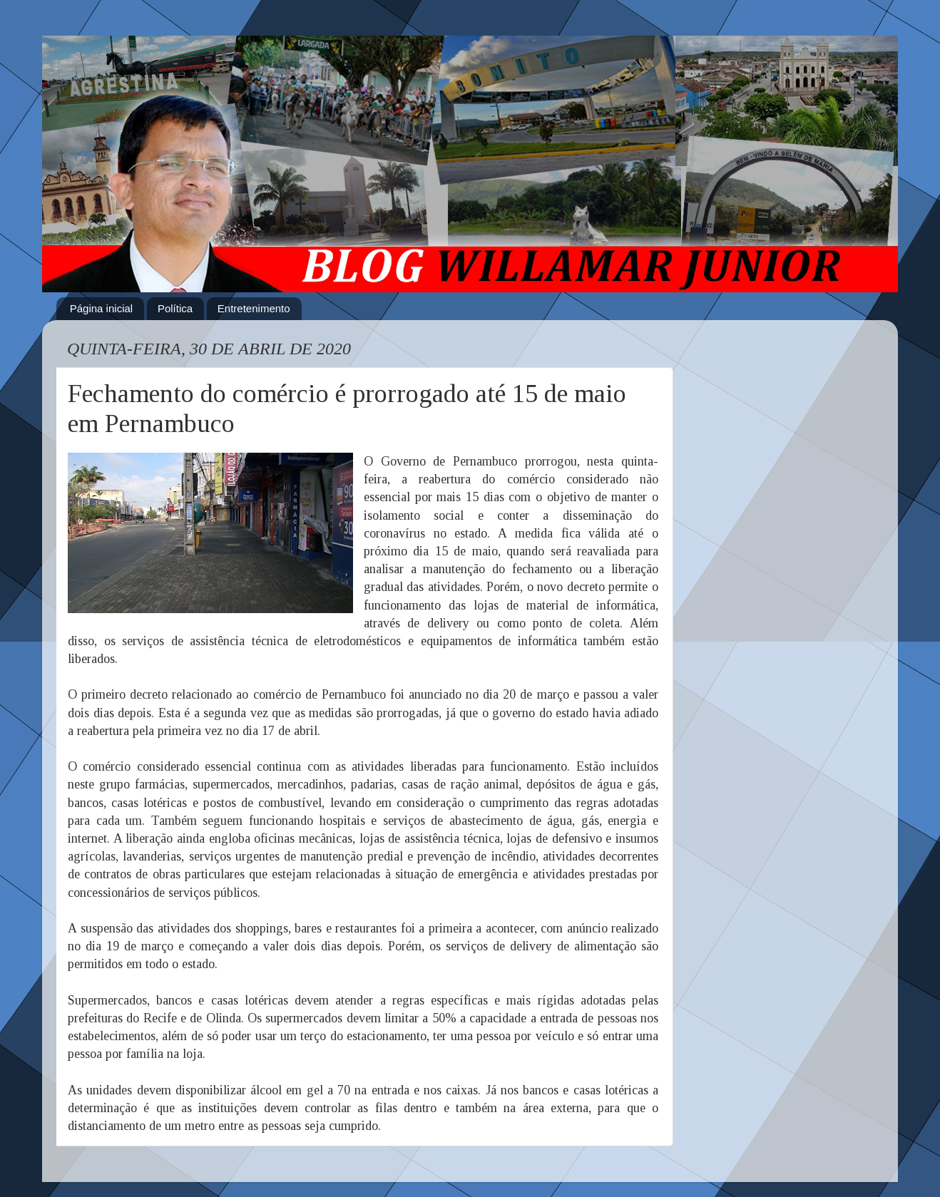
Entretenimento (254, 308)
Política (175, 308)
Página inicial (101, 308)
